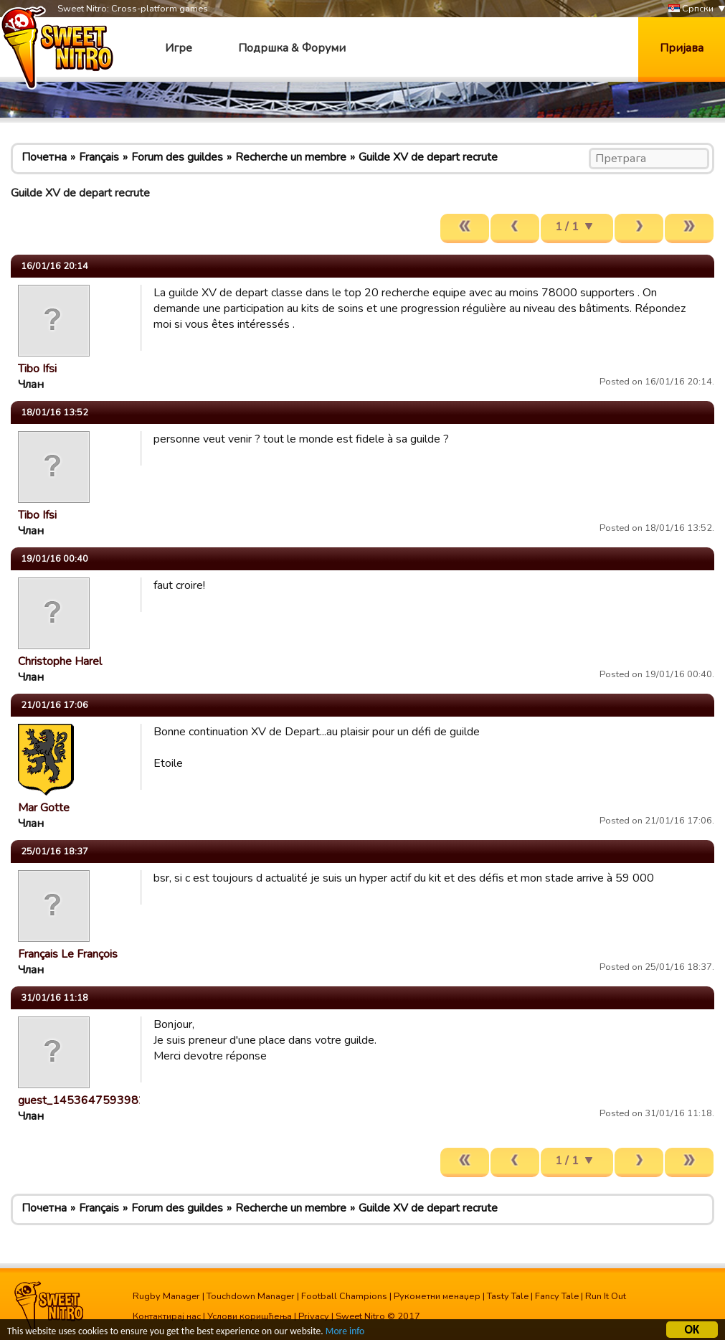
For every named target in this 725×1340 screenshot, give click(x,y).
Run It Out (605, 1296)
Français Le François (68, 954)
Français (99, 157)
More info (345, 1333)
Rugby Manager (166, 1296)
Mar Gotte (44, 808)
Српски (691, 9)
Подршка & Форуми (292, 48)
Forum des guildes (177, 157)
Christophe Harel (60, 661)
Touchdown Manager (251, 1296)
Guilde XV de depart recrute (428, 157)
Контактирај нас (167, 1316)
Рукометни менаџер (437, 1296)
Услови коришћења (249, 1316)
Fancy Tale (557, 1296)
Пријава (681, 48)
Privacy (313, 1316)
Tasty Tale (508, 1296)
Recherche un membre (290, 157)
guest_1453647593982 (82, 1100)
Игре (178, 48)
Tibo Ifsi (37, 369)
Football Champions (344, 1296)
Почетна (44, 157)
